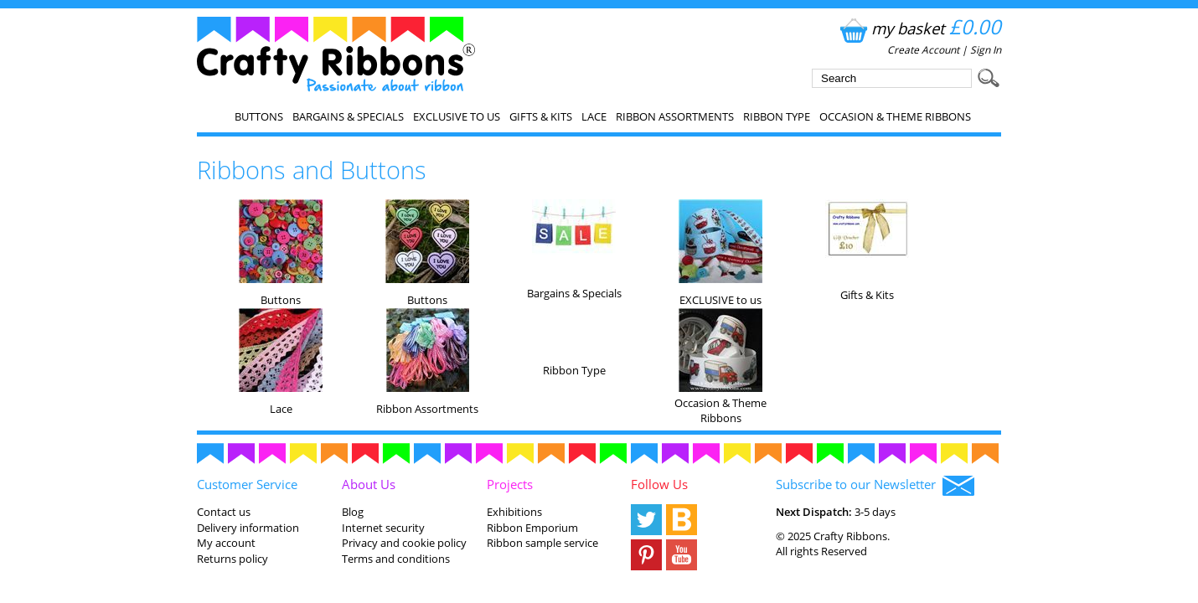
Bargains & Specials (348, 116)
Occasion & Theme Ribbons (895, 116)
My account (226, 542)
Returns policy (232, 558)
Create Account (923, 50)
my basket (918, 28)
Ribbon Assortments (675, 116)
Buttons (259, 116)
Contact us (223, 511)
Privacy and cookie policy (404, 542)
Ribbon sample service (542, 542)
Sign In (985, 50)
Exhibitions (514, 511)
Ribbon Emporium (532, 527)
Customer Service (247, 484)
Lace (594, 116)
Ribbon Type (776, 116)
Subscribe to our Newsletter (875, 486)
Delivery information (248, 527)
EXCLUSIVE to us (456, 116)
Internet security (383, 527)
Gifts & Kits (540, 116)
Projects (510, 484)
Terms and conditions (396, 558)
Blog (353, 511)
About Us (368, 484)
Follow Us (659, 484)
